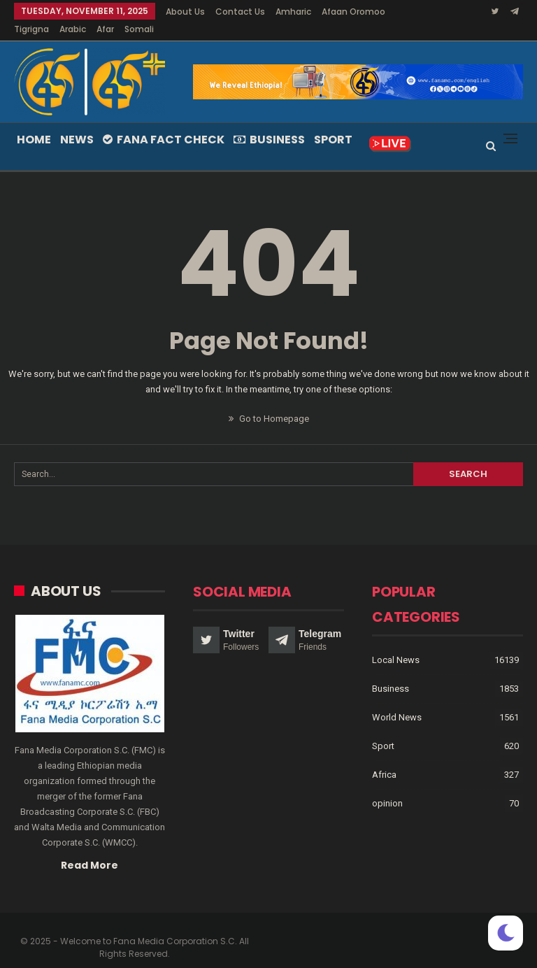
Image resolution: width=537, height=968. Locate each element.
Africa (384, 758)
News (77, 123)
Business (269, 123)
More (336, 11)
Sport (333, 123)
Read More (89, 848)
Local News (396, 643)
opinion (387, 786)
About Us (185, 11)
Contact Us (240, 11)
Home (34, 123)
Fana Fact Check (163, 123)
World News (397, 700)
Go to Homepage (269, 402)
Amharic (293, 11)
